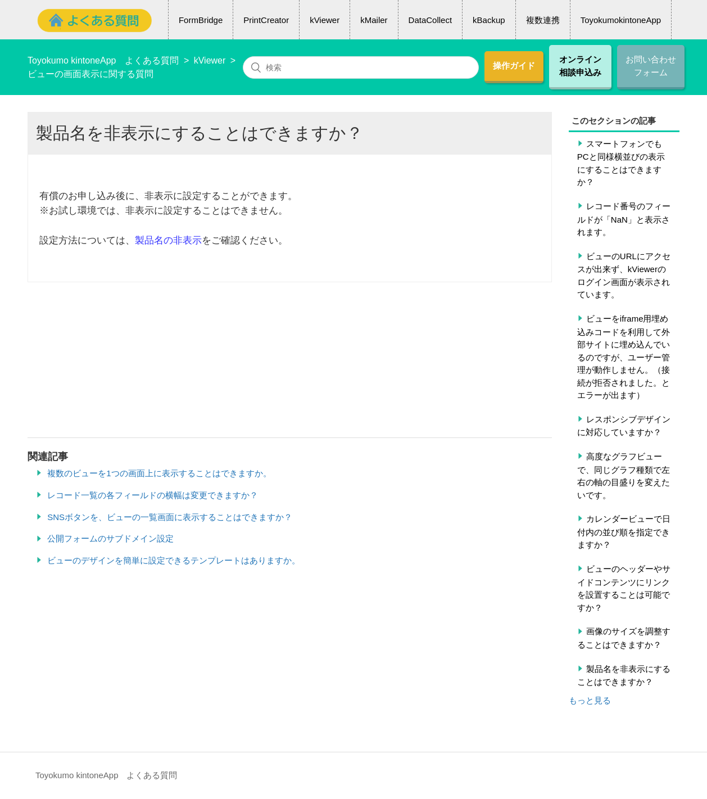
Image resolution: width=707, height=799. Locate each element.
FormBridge (201, 20)
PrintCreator (266, 20)
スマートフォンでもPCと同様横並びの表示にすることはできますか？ (621, 163)
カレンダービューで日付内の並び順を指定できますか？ (623, 531)
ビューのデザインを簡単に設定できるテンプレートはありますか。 (173, 560)
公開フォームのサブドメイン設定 (110, 538)
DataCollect (430, 20)
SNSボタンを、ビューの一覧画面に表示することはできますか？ (169, 517)
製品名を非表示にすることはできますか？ (623, 675)
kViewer (324, 20)
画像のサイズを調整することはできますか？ (623, 637)
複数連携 (543, 20)
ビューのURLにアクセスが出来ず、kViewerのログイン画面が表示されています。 (623, 275)
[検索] (361, 67)
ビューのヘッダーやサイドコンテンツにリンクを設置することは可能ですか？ (623, 588)
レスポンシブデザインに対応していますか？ (623, 425)
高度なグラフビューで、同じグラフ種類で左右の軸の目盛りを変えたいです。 (623, 476)
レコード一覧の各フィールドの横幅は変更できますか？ (152, 495)
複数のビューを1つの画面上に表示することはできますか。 (159, 473)
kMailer (373, 20)
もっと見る (590, 700)
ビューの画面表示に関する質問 (90, 74)
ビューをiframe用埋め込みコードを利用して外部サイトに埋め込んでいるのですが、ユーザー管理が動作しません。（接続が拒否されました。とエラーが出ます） (623, 357)
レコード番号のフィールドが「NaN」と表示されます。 (623, 219)
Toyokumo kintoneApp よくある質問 (103, 60)
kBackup (489, 20)
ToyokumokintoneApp (621, 20)
